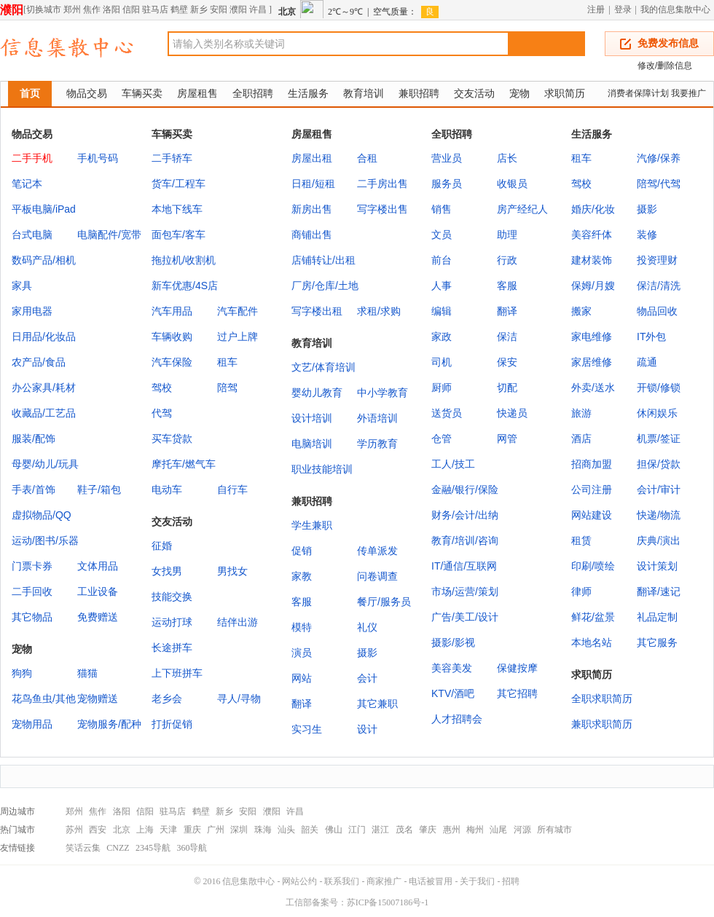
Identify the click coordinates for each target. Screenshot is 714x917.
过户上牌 (237, 336)
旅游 (581, 413)
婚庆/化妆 (593, 209)
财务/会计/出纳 (464, 515)
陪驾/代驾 (658, 183)
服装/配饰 (33, 438)
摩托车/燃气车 (184, 464)
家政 (441, 336)
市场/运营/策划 (464, 591)
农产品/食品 (39, 362)
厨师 (441, 387)
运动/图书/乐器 (45, 540)
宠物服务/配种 (109, 724)
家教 (301, 576)
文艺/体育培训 (323, 367)
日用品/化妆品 (44, 336)
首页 (30, 93)
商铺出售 (311, 234)
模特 (301, 627)
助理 (507, 234)
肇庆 (427, 829)
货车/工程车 (178, 183)
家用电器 (32, 311)
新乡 (199, 9)
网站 (301, 678)
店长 (507, 158)
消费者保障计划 (638, 93)
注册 (596, 9)
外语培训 (377, 418)
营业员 (446, 158)
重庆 (192, 829)
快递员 (512, 413)
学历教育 (377, 443)
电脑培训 (311, 443)
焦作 (92, 9)
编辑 (441, 311)
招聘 (510, 881)
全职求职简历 (601, 698)
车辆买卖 (142, 93)
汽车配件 (237, 311)
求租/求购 (379, 311)
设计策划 (657, 566)
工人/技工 (453, 464)
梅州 (475, 829)
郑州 (72, 9)
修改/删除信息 (665, 65)
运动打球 (172, 622)
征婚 (162, 545)
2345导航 (153, 848)
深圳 (239, 829)
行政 (507, 260)
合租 (367, 158)
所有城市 (554, 829)
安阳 (218, 9)
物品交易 (86, 93)
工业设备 (97, 591)
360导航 (191, 848)
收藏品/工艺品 (44, 413)
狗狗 (22, 673)
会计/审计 (658, 489)
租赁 (581, 540)
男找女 (232, 571)
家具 (22, 285)
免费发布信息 (668, 43)
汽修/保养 (658, 158)
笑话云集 (83, 848)
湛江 (380, 829)
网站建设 (591, 515)
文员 (441, 234)
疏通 (647, 362)
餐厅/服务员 (384, 601)
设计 (367, 729)
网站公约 (299, 881)
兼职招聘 (419, 93)
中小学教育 (382, 392)
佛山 (333, 829)
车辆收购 (172, 336)
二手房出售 (382, 183)
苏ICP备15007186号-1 (388, 902)
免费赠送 (97, 617)
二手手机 (32, 158)
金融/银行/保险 (464, 489)
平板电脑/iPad (44, 209)
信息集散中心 (248, 881)
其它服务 (657, 642)
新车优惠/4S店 (185, 285)
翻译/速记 (658, 591)
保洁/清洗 (658, 285)
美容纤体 (591, 234)
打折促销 (172, 724)
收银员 (512, 183)
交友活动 (474, 93)
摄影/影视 (453, 642)
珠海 (263, 829)
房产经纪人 (522, 209)
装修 (647, 234)
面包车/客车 (178, 234)
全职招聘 (252, 93)
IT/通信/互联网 (464, 566)
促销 (301, 550)
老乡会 (167, 698)
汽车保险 (172, 362)
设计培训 (311, 418)
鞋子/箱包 (99, 489)
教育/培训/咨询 (464, 540)
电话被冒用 (430, 881)
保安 (507, 362)
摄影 (647, 209)
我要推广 (688, 93)
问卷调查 (377, 576)
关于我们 (477, 881)
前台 (441, 260)
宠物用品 (32, 724)
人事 (441, 285)
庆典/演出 (658, 540)
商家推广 (383, 881)
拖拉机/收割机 (184, 260)
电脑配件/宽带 (109, 234)
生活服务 (308, 93)
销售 (441, 209)
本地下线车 (177, 209)
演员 (301, 652)
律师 (581, 591)
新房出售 (311, 209)
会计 (367, 678)
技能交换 (172, 596)
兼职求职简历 (601, 724)
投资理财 (657, 260)
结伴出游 (237, 622)
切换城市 (43, 9)
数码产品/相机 (44, 260)
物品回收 (657, 311)
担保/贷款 (658, 464)
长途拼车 (172, 647)
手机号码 (97, 158)
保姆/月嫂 (593, 285)
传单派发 (377, 550)
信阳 (131, 9)
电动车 (167, 489)
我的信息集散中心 (675, 9)
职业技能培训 (322, 469)
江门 (357, 829)
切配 (507, 387)
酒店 (581, 438)
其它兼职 (377, 703)
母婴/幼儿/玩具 (45, 464)
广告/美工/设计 (464, 617)
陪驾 (227, 387)
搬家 (581, 311)
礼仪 (367, 627)
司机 (441, 362)
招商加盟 (591, 464)
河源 (522, 829)
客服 (507, 285)
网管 (507, 438)
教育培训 (363, 93)
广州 (215, 829)
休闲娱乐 (657, 413)
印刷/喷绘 (593, 566)
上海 (145, 829)
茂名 (404, 829)
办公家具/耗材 (44, 387)
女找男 (167, 571)
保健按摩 (517, 668)
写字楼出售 (382, 209)
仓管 (441, 438)
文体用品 (97, 566)
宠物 (519, 93)
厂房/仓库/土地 (324, 285)
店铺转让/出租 (323, 260)
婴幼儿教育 (316, 392)
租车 (227, 362)
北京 (121, 829)
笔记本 (27, 183)
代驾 (162, 413)
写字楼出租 (316, 311)
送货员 (446, 413)
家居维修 (591, 362)
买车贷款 (172, 438)
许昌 (258, 9)
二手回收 (32, 591)
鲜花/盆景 (593, 617)
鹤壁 (179, 9)
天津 (168, 829)
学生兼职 (311, 525)
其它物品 (32, 617)
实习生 (306, 729)
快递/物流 (658, 515)
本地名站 (591, 642)
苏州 (74, 829)
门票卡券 (32, 566)
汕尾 (498, 829)
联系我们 (341, 881)
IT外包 (651, 336)
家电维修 (591, 336)
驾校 (162, 387)
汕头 (286, 829)
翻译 (507, 311)
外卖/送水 (593, 387)
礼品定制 (657, 617)
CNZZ (117, 848)
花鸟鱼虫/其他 (44, 698)
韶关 (309, 829)
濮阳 (11, 10)
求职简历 (564, 93)
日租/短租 (313, 183)
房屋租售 (197, 93)
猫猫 (87, 673)
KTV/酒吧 (452, 693)
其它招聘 (517, 693)
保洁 (507, 336)
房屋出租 (311, 158)
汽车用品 (172, 311)
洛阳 (111, 9)
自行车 (232, 489)
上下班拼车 (177, 673)
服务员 (446, 183)
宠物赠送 (97, 698)
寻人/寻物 (239, 698)
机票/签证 (658, 438)
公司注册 (591, 489)
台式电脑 (32, 234)
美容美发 (451, 668)
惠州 (451, 829)
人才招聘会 (456, 719)
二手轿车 (172, 158)
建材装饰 (591, 260)
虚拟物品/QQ (41, 515)
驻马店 (155, 9)
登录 (623, 9)
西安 (97, 829)
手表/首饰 (33, 489)
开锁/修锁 (658, 387)
